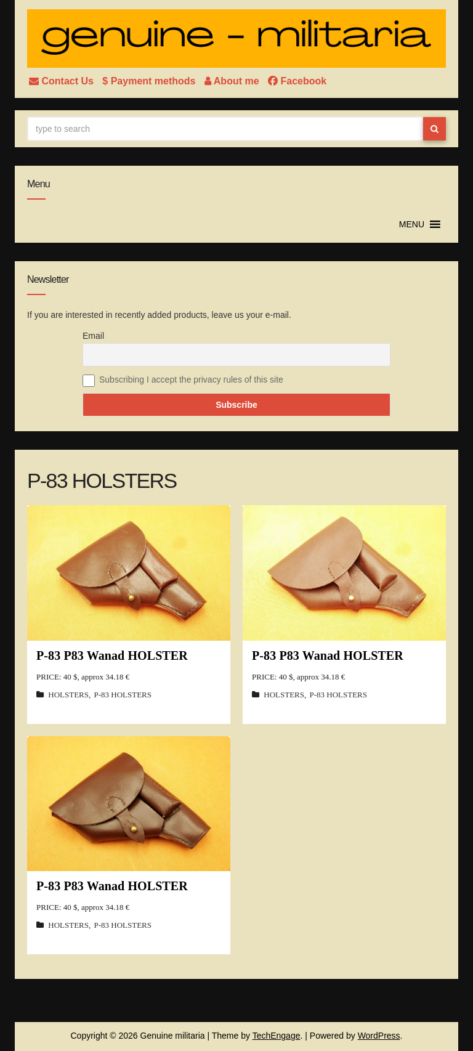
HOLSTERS (68, 694)
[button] (411, 224)
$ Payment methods (150, 81)
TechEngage (277, 1036)
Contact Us (62, 81)
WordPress (379, 1036)
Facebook (297, 81)
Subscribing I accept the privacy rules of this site (191, 379)
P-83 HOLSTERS (123, 694)
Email (93, 336)
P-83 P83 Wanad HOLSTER (112, 655)
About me (233, 81)
